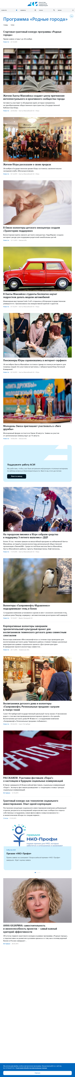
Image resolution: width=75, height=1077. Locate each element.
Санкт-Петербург (24, 724)
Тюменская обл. (24, 650)
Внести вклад (16, 476)
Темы (5, 25)
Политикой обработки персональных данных (31, 1068)
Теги (12, 25)
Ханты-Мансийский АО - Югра (29, 111)
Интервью (6, 793)
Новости (6, 42)
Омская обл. (23, 240)
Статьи (5, 818)
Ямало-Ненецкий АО (26, 618)
